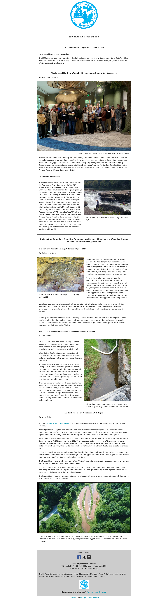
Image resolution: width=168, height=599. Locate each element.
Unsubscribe (73, 598)
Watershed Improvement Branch (58, 423)
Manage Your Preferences (89, 598)
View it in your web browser (97, 592)
